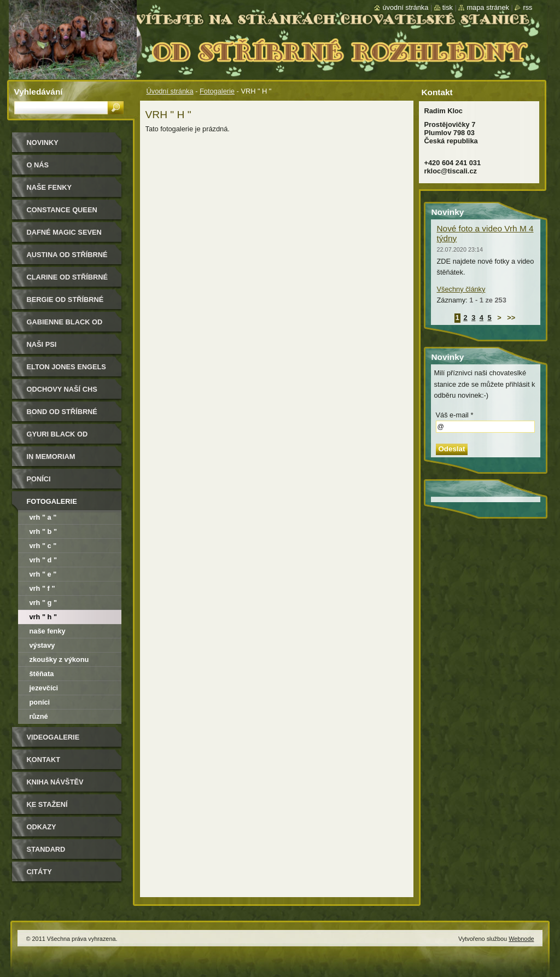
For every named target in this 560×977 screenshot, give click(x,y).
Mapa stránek (487, 7)
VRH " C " (43, 546)
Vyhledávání (38, 91)
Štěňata (42, 674)
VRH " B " (43, 531)
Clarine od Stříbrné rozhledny (67, 281)
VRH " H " (43, 617)
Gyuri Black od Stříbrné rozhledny (67, 438)
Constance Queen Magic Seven (62, 214)
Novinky (43, 142)
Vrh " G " (43, 602)
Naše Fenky (49, 187)
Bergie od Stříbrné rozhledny (65, 303)
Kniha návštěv (55, 782)
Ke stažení (47, 804)
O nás (38, 165)
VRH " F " (42, 588)
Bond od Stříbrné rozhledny (62, 415)
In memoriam (51, 456)
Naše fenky (48, 631)
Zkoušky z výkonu (59, 659)
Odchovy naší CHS (62, 389)
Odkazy (41, 827)
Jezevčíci (44, 688)
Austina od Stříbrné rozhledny (67, 258)
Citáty (39, 872)
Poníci (39, 479)
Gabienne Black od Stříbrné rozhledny (67, 326)
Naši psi (42, 344)
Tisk (447, 7)
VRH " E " (43, 574)
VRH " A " (43, 517)
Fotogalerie (217, 91)
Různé (39, 716)
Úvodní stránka (170, 91)
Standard (46, 849)
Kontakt (44, 759)
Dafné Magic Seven (64, 232)
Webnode (521, 938)
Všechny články (461, 289)
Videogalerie (53, 737)
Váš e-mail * (455, 415)
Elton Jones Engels (66, 367)
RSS (527, 7)
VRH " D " (43, 560)
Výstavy (42, 645)
